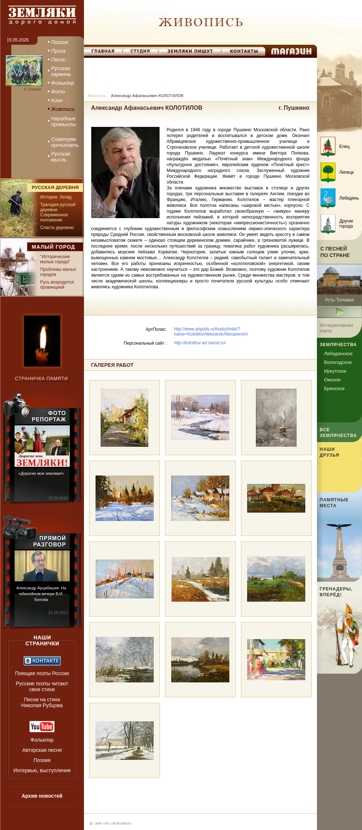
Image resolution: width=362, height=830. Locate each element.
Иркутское (335, 371)
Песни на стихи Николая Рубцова (42, 702)
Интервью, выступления (42, 770)
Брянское (334, 388)
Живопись (97, 95)
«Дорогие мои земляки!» (41, 473)
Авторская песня (42, 750)
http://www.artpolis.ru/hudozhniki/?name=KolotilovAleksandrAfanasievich (211, 331)
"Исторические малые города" (55, 259)
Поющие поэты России (42, 673)
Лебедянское (338, 353)
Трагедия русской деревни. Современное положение (58, 212)
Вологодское (338, 362)
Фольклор (42, 740)
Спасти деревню (57, 227)
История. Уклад (56, 197)
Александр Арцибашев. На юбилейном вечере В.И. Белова (41, 594)
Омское (332, 379)
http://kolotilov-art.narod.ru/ (200, 342)
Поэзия (42, 760)
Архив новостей (41, 796)
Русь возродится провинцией (57, 285)
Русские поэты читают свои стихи (42, 686)
